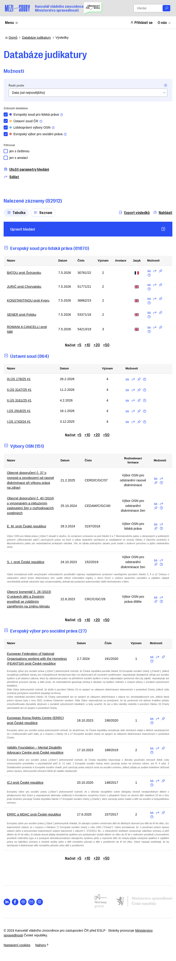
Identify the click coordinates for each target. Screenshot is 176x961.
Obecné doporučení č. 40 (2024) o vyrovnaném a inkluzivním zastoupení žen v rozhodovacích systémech (29, 505)
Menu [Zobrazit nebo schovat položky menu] (11, 22)
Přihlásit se (141, 22)
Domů (11, 37)
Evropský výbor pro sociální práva (39, 134)
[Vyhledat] (166, 8)
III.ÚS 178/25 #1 (20, 379)
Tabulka (17, 212)
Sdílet (12, 177)
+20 (97, 345)
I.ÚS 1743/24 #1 (20, 421)
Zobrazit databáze (17, 108)
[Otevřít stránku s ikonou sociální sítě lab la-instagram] (41, 902)
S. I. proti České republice (27, 562)
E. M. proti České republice (27, 526)
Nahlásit (161, 212)
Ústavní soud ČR (27, 121)
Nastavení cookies (18, 945)
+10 (87, 345)
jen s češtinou (21, 151)
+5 (79, 345)
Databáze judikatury (36, 37)
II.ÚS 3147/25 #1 (20, 390)
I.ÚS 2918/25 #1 (20, 411)
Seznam (44, 212)
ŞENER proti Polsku (22, 314)
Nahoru (43, 945)
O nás (164, 22)
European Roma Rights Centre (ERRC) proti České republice (36, 720)
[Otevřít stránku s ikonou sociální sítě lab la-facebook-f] (16, 902)
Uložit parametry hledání (27, 169)
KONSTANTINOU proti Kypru (29, 300)
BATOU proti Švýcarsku (25, 273)
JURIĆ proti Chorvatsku (25, 286)
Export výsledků (133, 212)
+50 (106, 345)
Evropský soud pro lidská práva (38, 115)
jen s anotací (20, 158)
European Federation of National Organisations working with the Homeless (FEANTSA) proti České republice (38, 658)
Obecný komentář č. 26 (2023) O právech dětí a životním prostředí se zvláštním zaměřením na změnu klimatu (30, 599)
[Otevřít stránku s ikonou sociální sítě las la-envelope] (33, 902)
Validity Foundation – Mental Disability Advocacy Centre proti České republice (36, 750)
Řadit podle (17, 85)
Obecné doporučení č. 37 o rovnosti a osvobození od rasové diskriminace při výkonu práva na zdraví (30, 480)
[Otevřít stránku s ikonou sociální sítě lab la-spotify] (24, 902)
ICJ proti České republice (26, 782)
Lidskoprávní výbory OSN (33, 128)
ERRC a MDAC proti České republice (35, 814)
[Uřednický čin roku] (93, 8)
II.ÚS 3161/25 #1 (20, 400)
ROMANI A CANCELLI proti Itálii (28, 329)
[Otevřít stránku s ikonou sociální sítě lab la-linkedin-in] (8, 902)
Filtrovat (10, 145)
